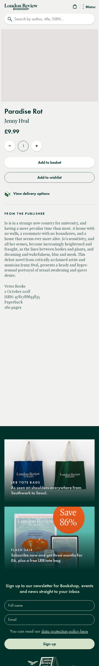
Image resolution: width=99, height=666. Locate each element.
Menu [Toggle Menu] (89, 7)
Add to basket (49, 162)
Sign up (49, 644)
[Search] (49, 19)
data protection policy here (64, 631)
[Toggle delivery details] (49, 193)
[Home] (21, 6)
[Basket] (75, 7)
